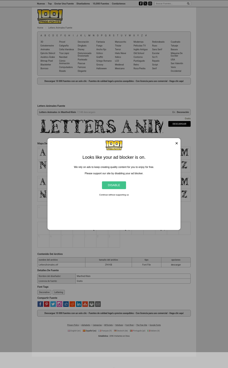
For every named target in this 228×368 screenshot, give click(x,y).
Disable (114, 185)
